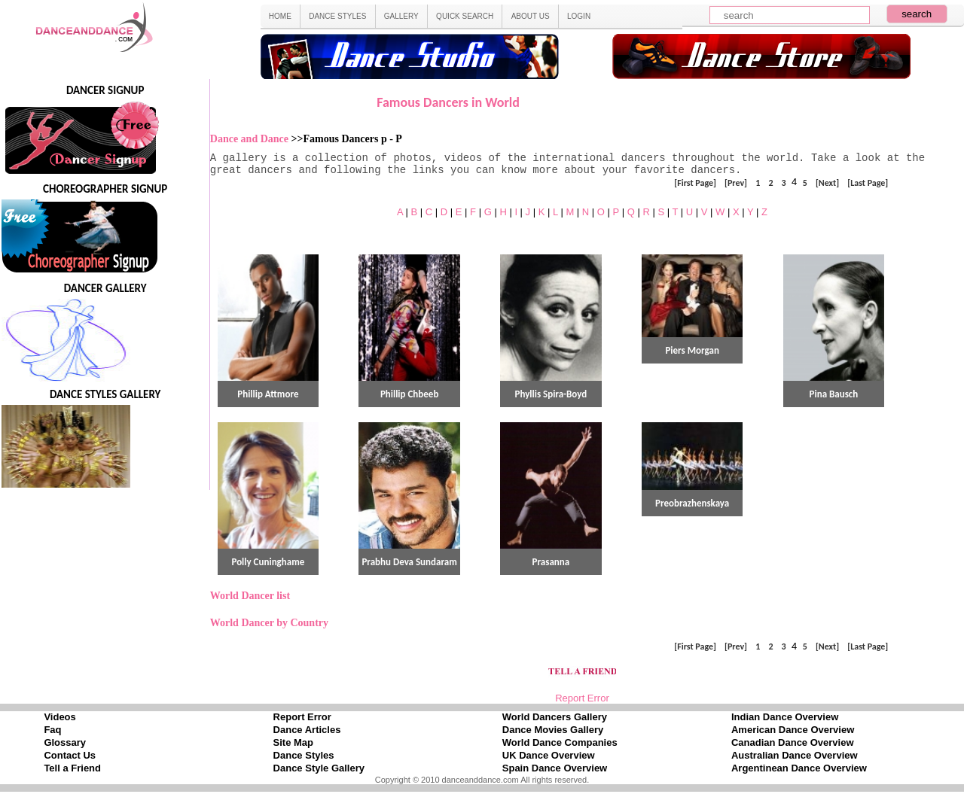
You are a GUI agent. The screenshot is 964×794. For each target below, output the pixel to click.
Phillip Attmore (267, 394)
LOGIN (578, 16)
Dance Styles (303, 755)
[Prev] (736, 182)
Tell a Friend (72, 768)
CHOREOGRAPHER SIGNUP (105, 189)
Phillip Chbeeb (409, 394)
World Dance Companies (560, 742)
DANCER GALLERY (105, 288)
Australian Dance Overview (794, 755)
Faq (52, 729)
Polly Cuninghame (267, 561)
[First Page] (695, 182)
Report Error (582, 698)
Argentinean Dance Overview (799, 768)
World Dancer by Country (269, 622)
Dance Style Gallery (319, 768)
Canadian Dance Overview (792, 742)
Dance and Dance (250, 139)
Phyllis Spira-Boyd (551, 394)
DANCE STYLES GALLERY (105, 394)
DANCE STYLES (337, 16)
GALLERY (401, 16)
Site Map (293, 742)
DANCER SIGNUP (105, 90)
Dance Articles (307, 729)
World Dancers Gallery (554, 717)
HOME (280, 16)
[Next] (827, 182)
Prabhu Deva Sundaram (409, 561)
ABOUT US (530, 16)
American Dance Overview (792, 729)
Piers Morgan (691, 350)
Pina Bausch (834, 394)
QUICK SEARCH (464, 16)
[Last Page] (867, 182)
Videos (59, 717)
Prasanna (551, 561)
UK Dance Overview (548, 755)
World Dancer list (250, 595)
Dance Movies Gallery (552, 729)
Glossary (65, 742)
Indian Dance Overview (784, 717)
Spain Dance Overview (554, 768)
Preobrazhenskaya (692, 503)
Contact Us (70, 755)
